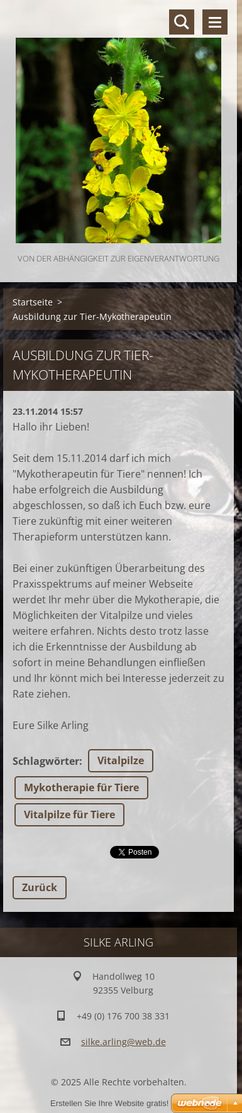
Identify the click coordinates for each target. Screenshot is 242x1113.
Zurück (39, 887)
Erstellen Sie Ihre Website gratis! (109, 1103)
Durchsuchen (181, 22)
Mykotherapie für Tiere (81, 787)
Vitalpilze (120, 760)
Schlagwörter (46, 761)
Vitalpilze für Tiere (69, 814)
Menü (215, 22)
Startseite (33, 302)
